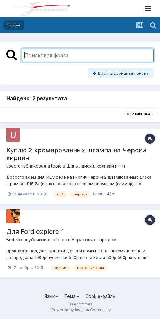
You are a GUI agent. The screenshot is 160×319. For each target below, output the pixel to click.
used (11, 165)
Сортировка (140, 114)
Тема (71, 296)
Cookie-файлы (100, 296)
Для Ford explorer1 (35, 231)
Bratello (14, 239)
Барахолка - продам (94, 239)
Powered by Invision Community (81, 309)
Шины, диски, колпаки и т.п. (96, 165)
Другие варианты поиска (121, 73)
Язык (51, 296)
